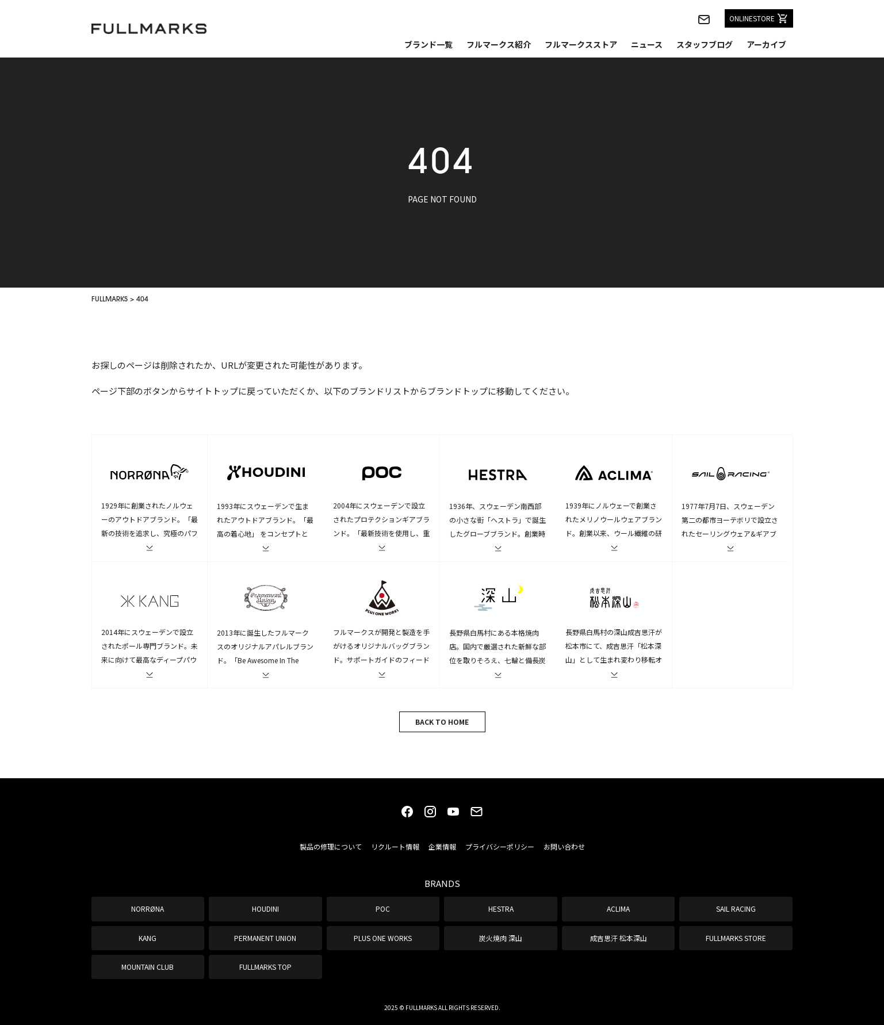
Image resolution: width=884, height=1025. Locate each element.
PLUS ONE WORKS (383, 938)
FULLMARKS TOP (265, 967)
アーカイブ (766, 44)
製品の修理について (331, 846)
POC (383, 908)
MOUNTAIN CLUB (147, 967)
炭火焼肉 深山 (500, 938)
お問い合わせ (564, 846)
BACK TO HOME (442, 721)
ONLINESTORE (759, 18)
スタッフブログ (704, 44)
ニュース (647, 44)
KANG (147, 938)
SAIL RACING (736, 908)
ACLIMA (618, 908)
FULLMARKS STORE (736, 938)
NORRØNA (147, 908)
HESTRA (501, 908)
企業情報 (442, 846)
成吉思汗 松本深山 (618, 938)
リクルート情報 (395, 846)
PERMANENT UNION (265, 938)
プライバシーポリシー (499, 846)
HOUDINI (265, 908)
